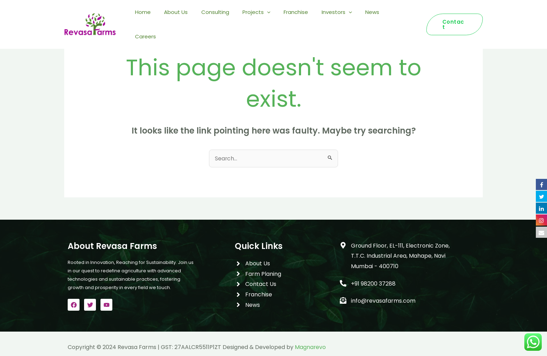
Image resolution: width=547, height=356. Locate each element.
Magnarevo (310, 347)
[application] (279, 17)
